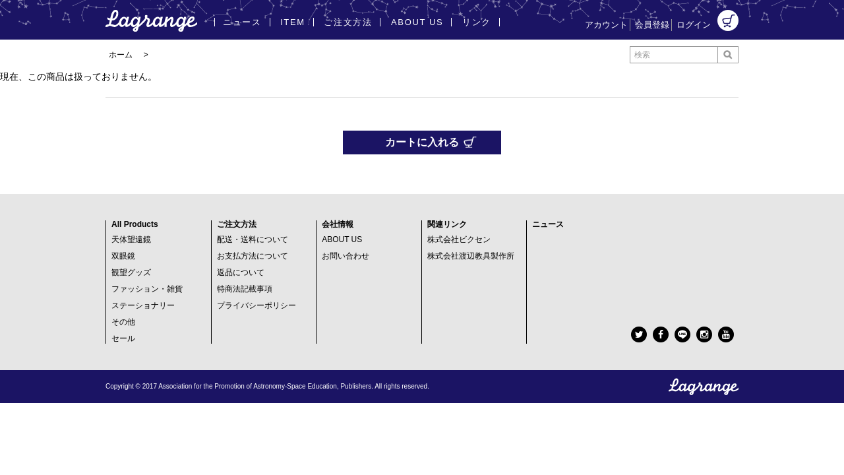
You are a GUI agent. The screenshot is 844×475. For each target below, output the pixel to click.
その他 (123, 322)
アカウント (606, 25)
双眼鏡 (123, 256)
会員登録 (652, 25)
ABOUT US (342, 239)
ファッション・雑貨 (147, 289)
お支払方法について (252, 256)
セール (123, 338)
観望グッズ (131, 272)
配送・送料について (252, 239)
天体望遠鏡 (131, 239)
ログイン (694, 25)
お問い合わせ (345, 256)
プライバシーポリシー (256, 305)
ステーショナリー (143, 305)
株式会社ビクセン (459, 239)
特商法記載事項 (244, 289)
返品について (240, 272)
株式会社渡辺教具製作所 (470, 256)
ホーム (121, 54)
